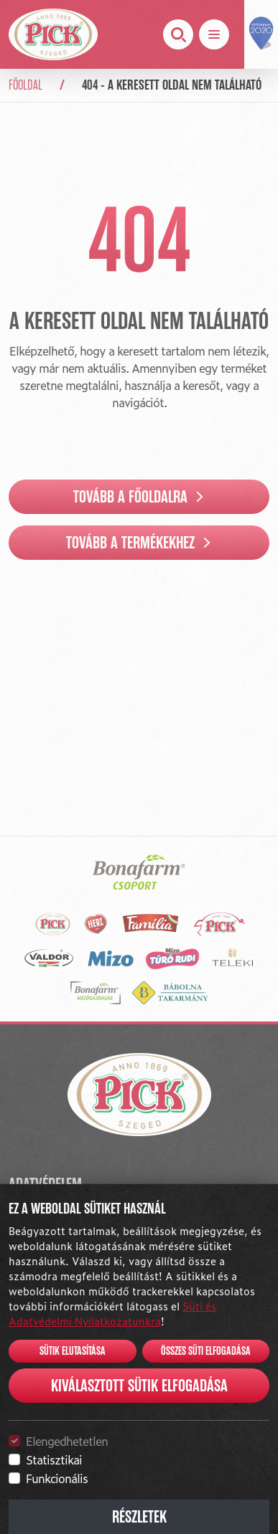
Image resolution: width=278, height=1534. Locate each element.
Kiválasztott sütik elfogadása (139, 1386)
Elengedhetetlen (67, 1440)
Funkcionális (57, 1478)
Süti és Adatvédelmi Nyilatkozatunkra (112, 1313)
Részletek (139, 1517)
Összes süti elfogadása (206, 1351)
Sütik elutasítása (73, 1351)
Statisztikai (54, 1459)
